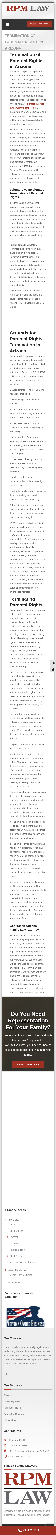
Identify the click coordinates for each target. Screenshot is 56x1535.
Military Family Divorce (21, 1275)
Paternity (14, 1243)
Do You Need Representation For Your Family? (28, 1020)
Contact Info (12, 1430)
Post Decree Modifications (23, 1262)
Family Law (13, 1220)
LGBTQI (14, 1237)
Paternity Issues (12, 1407)
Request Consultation (39, 24)
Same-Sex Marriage (14, 1414)
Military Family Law (17, 1270)
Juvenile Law (13, 1282)
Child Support (16, 1231)
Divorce (13, 1224)
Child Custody (17, 1256)
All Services (10, 1420)
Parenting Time (17, 1249)
